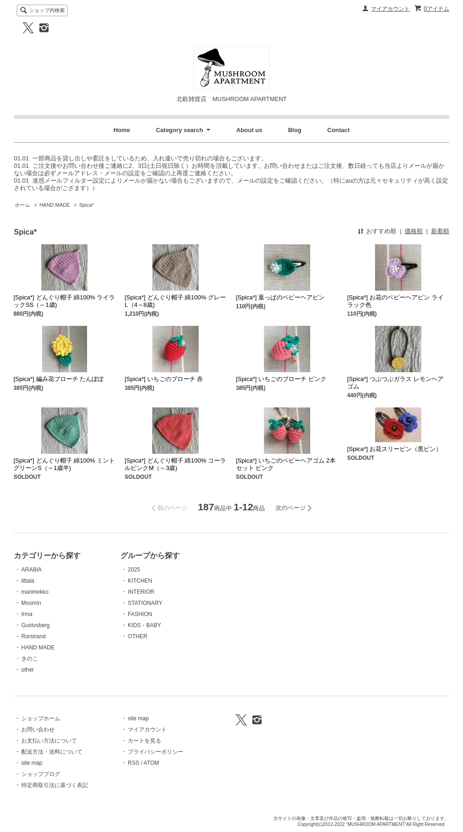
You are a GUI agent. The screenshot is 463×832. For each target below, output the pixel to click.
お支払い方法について (49, 740)
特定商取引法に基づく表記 (54, 785)
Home (121, 130)
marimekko (35, 592)
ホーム (22, 205)
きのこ (29, 658)
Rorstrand (33, 636)
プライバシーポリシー (155, 752)
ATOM (151, 763)
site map (31, 763)
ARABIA (31, 569)
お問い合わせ (38, 729)
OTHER (137, 636)
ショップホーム (40, 718)
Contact (338, 130)
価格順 (414, 231)
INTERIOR (141, 592)
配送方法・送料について (51, 752)
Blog (294, 130)
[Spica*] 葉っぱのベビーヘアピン (280, 297)
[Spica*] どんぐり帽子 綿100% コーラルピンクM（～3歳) (175, 464)
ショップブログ (40, 774)
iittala (27, 581)
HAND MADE (54, 205)
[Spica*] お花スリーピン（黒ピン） (394, 448)
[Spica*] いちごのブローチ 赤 (164, 378)
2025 (134, 569)
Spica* (86, 205)
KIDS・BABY (144, 625)
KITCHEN (140, 581)
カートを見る (144, 740)
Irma (26, 614)
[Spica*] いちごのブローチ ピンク (281, 378)
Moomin (31, 603)
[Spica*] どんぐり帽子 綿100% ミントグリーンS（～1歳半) (64, 464)
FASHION (140, 614)
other (27, 670)
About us (249, 130)
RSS (133, 763)
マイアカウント (390, 9)
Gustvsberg (35, 625)
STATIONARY (145, 603)
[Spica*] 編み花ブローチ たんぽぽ (58, 378)
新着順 (440, 231)
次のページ (290, 507)
